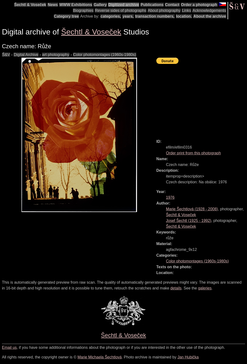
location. (184, 16)
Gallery (100, 5)
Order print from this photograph (193, 153)
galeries (205, 288)
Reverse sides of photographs (120, 10)
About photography (164, 10)
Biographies (83, 10)
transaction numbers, (154, 16)
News (53, 5)
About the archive (209, 16)
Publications (152, 5)
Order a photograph (199, 5)
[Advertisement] (201, 99)
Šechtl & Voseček (30, 5)
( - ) (192, 209)
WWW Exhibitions (75, 5)
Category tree (66, 16)
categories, (111, 16)
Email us (9, 347)
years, (128, 16)
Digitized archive (123, 5)
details (175, 288)
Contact (172, 5)
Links (186, 10)
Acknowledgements (209, 10)
